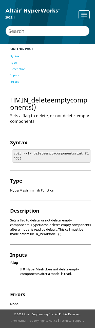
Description (18, 69)
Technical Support (72, 320)
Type (13, 62)
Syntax (14, 56)
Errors (14, 81)
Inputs (14, 75)
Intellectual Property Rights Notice (34, 320)
